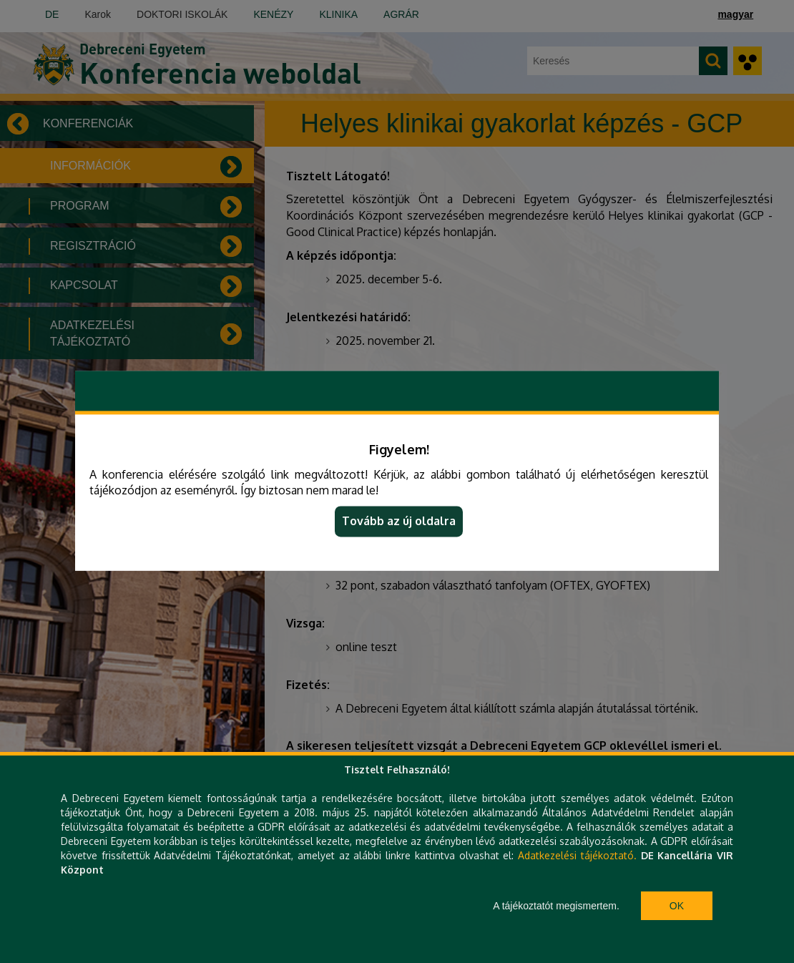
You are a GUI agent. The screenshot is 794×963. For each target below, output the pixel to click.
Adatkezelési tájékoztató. (577, 855)
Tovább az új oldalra (399, 521)
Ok (677, 905)
